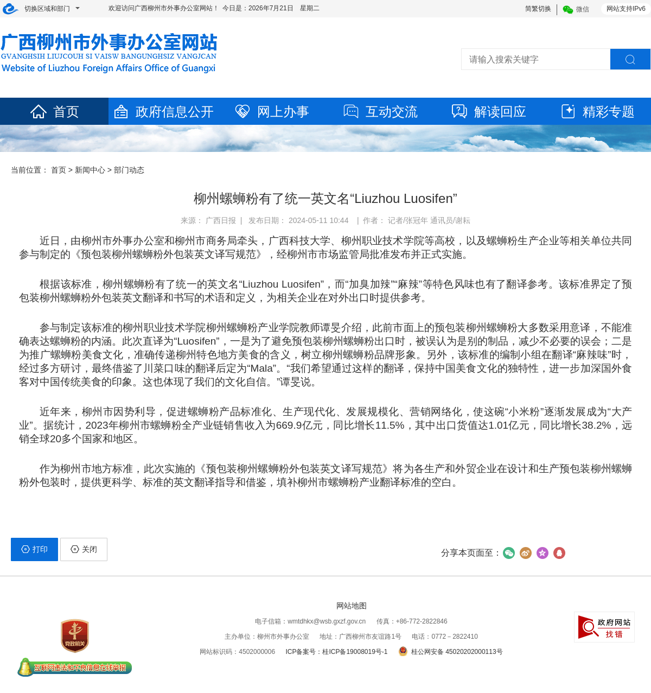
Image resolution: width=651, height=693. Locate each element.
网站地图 (351, 605)
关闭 (84, 549)
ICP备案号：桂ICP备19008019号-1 (336, 652)
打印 (34, 549)
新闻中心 (90, 170)
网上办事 (271, 111)
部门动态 (129, 170)
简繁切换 (538, 8)
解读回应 (488, 111)
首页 (54, 111)
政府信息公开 (163, 111)
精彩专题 (597, 111)
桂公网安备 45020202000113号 (450, 652)
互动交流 (380, 111)
